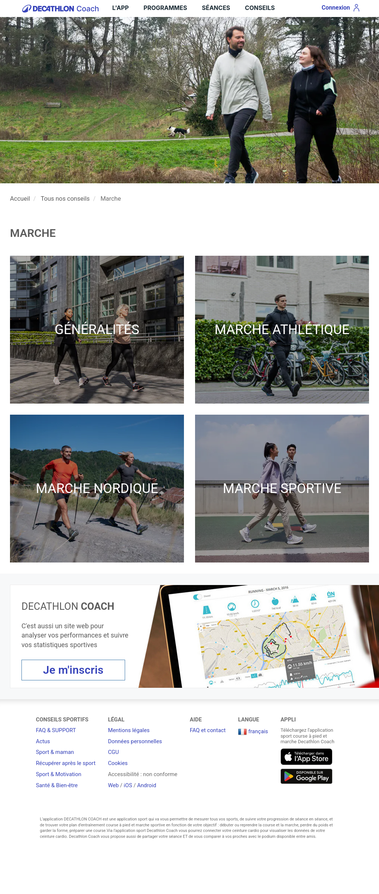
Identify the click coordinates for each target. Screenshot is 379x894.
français (253, 731)
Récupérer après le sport (65, 763)
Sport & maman (55, 752)
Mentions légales (129, 730)
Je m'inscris (73, 669)
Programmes (165, 7)
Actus (43, 741)
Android (146, 785)
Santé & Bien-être (57, 785)
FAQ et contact (208, 730)
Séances (216, 7)
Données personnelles (135, 741)
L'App (120, 7)
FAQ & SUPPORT (56, 730)
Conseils (260, 7)
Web (113, 785)
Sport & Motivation (58, 774)
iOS (128, 785)
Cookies (118, 763)
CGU (113, 752)
